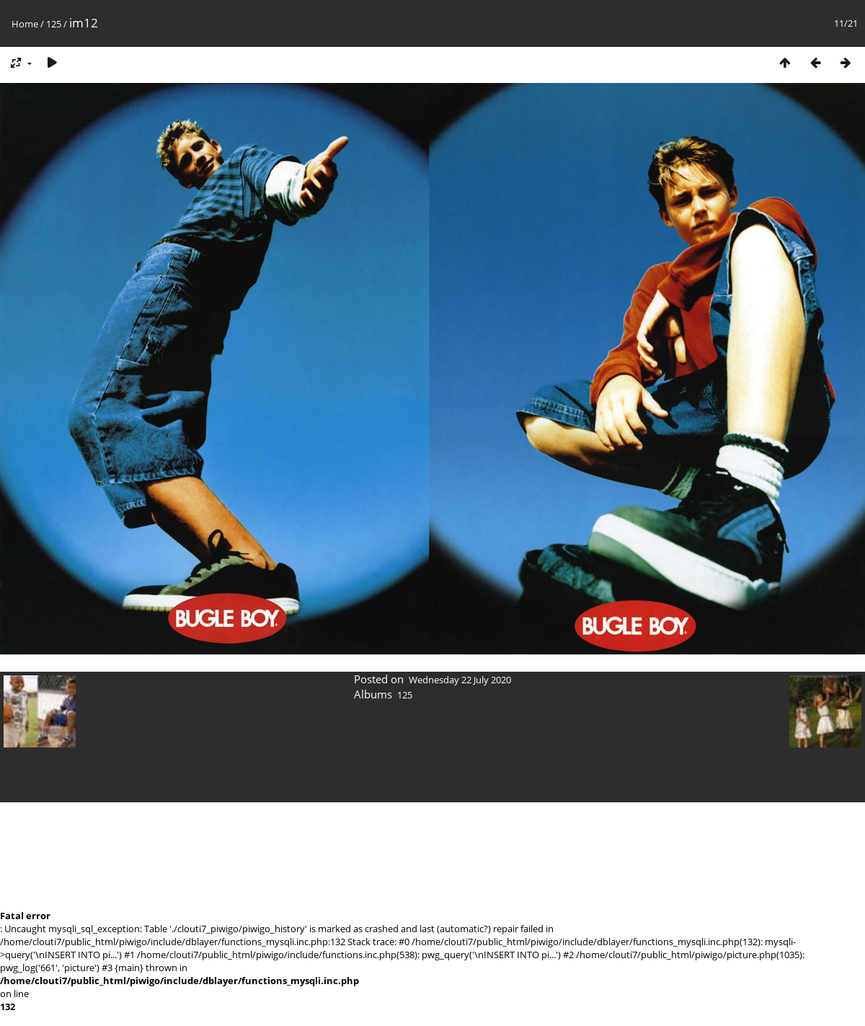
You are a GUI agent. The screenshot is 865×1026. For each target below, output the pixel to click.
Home (25, 23)
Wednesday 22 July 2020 (460, 679)
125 (53, 23)
